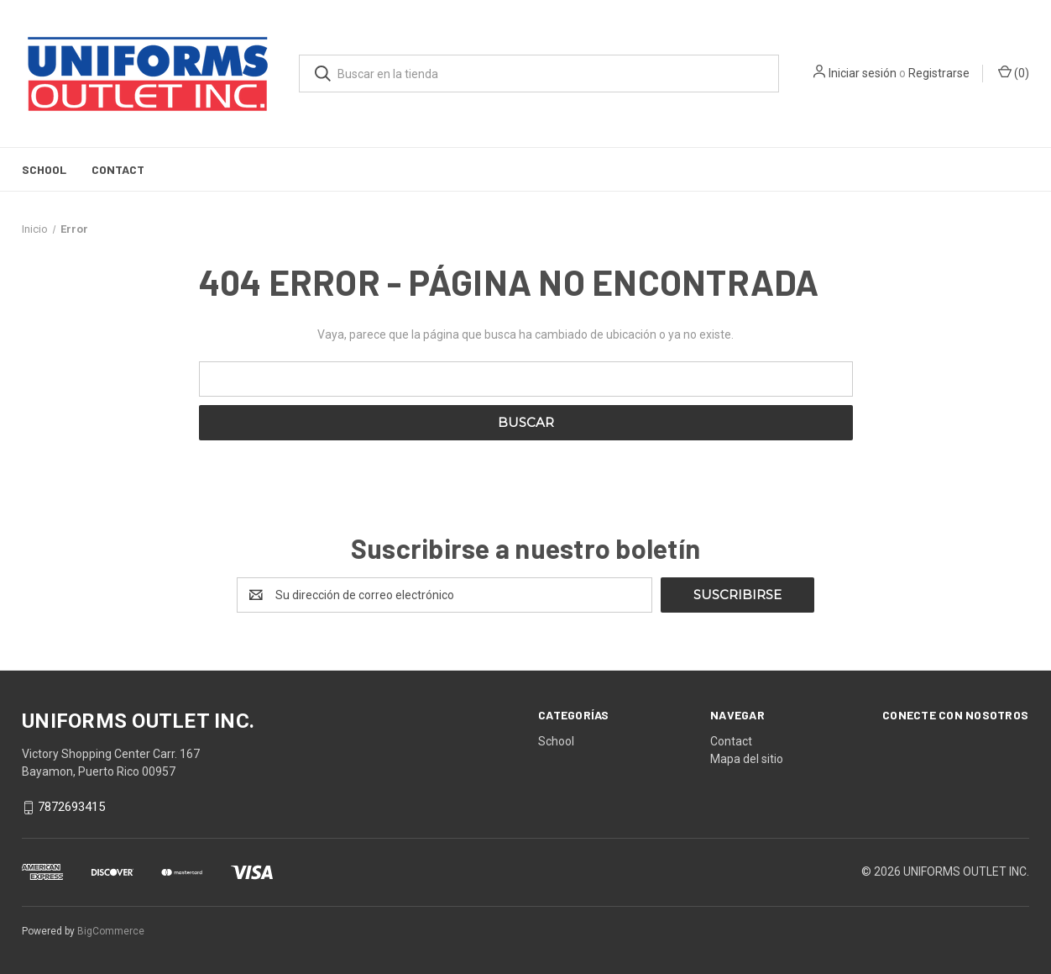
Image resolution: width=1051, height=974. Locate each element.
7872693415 (71, 807)
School (44, 169)
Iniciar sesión (863, 73)
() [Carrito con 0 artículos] (1013, 72)
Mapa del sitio (746, 759)
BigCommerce (110, 931)
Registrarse (939, 73)
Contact (118, 169)
